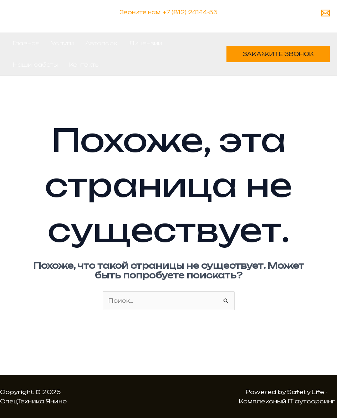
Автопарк (101, 43)
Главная (26, 43)
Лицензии (145, 43)
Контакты (84, 64)
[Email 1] (325, 13)
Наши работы (35, 64)
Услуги (62, 43)
